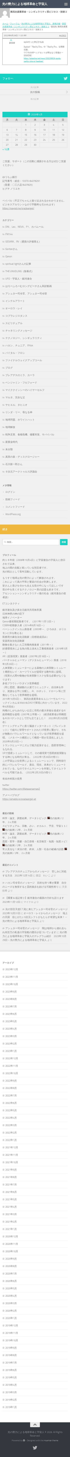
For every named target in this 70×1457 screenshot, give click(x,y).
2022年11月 (11, 1065)
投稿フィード (12, 499)
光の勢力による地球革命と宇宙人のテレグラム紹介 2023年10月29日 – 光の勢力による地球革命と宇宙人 (34, 936)
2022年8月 (11, 1088)
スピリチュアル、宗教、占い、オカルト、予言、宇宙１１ (34, 826)
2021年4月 (11, 1206)
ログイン (10, 492)
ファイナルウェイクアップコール (23, 360)
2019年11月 (11, 1333)
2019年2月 (11, 1399)
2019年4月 (11, 1384)
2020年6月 (11, 1281)
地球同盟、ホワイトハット (20, 419)
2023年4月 (11, 1028)
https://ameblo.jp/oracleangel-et (19, 799)
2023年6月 (11, 1013)
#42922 (62, 35)
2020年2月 (11, 1310)
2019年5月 (11, 1377)
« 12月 (5, 149)
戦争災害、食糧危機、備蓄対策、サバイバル (29, 434)
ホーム (5, 24)
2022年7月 (11, 1095)
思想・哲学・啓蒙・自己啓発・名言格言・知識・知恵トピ (34, 841)
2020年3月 (11, 1303)
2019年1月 (11, 1407)
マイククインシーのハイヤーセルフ (24, 390)
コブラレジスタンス (16, 315)
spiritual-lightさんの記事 (18, 263)
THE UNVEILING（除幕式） (19, 271)
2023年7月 (11, 1006)
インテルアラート (15, 301)
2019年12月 (11, 1325)
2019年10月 (11, 1340)
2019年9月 (11, 1347)
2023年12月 (11, 969)
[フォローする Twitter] (66, 78)
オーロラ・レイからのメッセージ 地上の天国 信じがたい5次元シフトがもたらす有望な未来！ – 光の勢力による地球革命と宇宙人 (35, 917)
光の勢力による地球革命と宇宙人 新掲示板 (40, 24)
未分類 (9, 449)
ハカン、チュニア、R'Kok (19, 345)
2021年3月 (11, 1214)
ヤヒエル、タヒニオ (16, 404)
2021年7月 (11, 1184)
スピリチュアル (13, 323)
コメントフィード (15, 506)
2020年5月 (11, 1288)
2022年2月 (11, 1132)
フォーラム (15, 24)
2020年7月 (11, 1273)
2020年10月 (11, 1251)
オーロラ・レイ (13, 308)
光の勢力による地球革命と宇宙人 (24, 4)
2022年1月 (11, 1140)
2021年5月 (11, 1199)
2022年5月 (11, 1110)
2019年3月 (11, 1392)
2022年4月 (11, 1117)
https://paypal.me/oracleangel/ (18, 208)
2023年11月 (11, 976)
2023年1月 (11, 1051)
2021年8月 (11, 1177)
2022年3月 (11, 1125)
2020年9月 (11, 1258)
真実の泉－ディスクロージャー (22, 456)
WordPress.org (13, 514)
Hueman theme (51, 1440)
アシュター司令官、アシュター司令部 (26, 293)
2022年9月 (11, 1080)
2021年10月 (11, 1162)
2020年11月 (11, 1243)
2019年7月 (11, 1362)
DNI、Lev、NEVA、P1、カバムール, (24, 226)
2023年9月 (11, 991)
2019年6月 (11, 1370)
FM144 (9, 234)
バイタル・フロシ (15, 352)
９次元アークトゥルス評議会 (21, 471)
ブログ (9, 367)
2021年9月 (11, 1169)
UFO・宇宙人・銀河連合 (18, 278)
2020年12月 (11, 1236)
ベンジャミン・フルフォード (21, 382)
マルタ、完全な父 (15, 397)
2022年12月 (11, 1058)
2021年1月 (11, 1229)
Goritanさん (11, 249)
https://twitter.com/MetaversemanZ (21, 788)
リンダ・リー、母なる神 (18, 412)
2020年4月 (11, 1295)
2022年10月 (11, 1073)
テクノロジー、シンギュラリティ (23, 338)
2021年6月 (11, 1192)
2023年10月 (11, 984)
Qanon (8, 256)
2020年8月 (11, 1266)
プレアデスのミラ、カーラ (20, 375)
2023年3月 (11, 1036)
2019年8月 (11, 1355)
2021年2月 (11, 1221)
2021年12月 (11, 1147)
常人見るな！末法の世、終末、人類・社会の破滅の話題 (32, 849)
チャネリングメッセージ (18, 330)
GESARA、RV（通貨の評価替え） (23, 241)
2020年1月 (11, 1318)
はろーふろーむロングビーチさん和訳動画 (28, 286)
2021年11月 (11, 1154)
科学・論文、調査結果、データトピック (24, 818)
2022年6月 (11, 1103)
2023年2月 (11, 1043)
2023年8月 (11, 999)
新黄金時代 (11, 442)
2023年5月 (11, 1021)
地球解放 (10, 427)
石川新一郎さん (13, 464)
